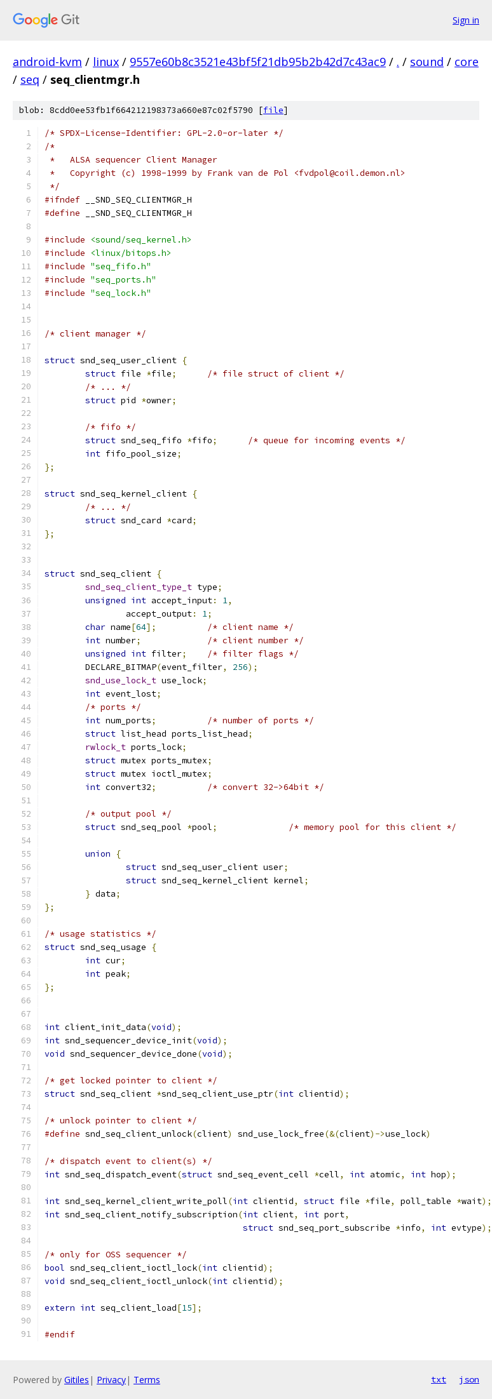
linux (106, 61)
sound (427, 61)
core (466, 61)
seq (29, 79)
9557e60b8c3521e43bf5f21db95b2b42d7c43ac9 (258, 61)
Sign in (466, 20)
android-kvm (47, 61)
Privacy (111, 1380)
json (469, 1379)
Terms (146, 1380)
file (273, 110)
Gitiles (76, 1380)
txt (438, 1379)
